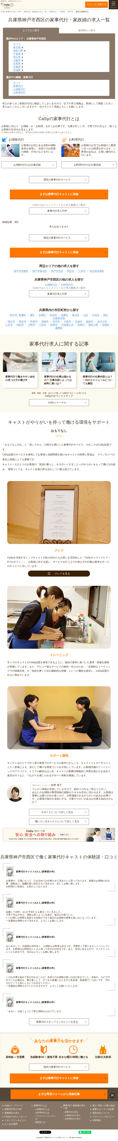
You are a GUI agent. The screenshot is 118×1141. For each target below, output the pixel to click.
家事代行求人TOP (57, 211)
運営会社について (101, 1113)
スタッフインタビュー (15, 1120)
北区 (85, 315)
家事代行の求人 (72, 1112)
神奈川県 (18, 50)
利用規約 (96, 1120)
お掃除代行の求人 (73, 1115)
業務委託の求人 (12, 1113)
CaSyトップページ (14, 1105)
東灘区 (22, 315)
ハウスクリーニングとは (45, 1117)
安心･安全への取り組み (103, 1105)
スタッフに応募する (96, 4)
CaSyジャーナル (57, 402)
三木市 (82, 271)
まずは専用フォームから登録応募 (59, 1094)
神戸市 (70, 12)
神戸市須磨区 (21, 271)
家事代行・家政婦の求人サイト (11, 4)
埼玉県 (17, 57)
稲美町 (106, 325)
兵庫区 (42, 315)
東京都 (17, 47)
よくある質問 (11, 1124)
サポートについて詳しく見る (57, 812)
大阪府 (17, 60)
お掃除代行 (19, 89)
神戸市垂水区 (39, 271)
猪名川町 (93, 325)
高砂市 (20, 325)
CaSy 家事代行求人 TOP (11, 12)
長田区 (53, 315)
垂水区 (75, 315)
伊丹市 (56, 321)
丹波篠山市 (67, 325)
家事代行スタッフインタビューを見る (57, 1022)
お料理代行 (19, 92)
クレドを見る (59, 573)
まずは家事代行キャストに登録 (59, 194)
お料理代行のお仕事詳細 (87, 165)
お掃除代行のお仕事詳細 (27, 165)
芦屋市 (33, 321)
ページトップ (112, 1095)
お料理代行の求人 (73, 1119)
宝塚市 (78, 321)
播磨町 (59, 328)
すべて (17, 44)
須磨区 (64, 315)
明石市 (70, 271)
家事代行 (53, 12)
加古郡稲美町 (96, 271)
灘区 (32, 315)
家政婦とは (40, 1122)
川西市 (67, 321)
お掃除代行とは (42, 1109)
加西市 (53, 325)
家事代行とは (40, 1105)
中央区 (95, 315)
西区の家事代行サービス (57, 179)
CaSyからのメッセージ (16, 1116)
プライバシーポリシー (103, 1116)
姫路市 (89, 321)
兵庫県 (62, 12)
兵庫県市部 (59, 318)
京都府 (17, 67)
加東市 (81, 325)
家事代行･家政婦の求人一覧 (35, 12)
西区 (105, 315)
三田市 (42, 325)
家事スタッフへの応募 (103, 1109)
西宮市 (22, 321)
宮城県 (17, 70)
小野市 (31, 325)
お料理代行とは (42, 1112)
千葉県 (17, 54)
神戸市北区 (57, 271)
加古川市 (102, 321)
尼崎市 (45, 321)
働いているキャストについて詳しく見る (57, 821)
